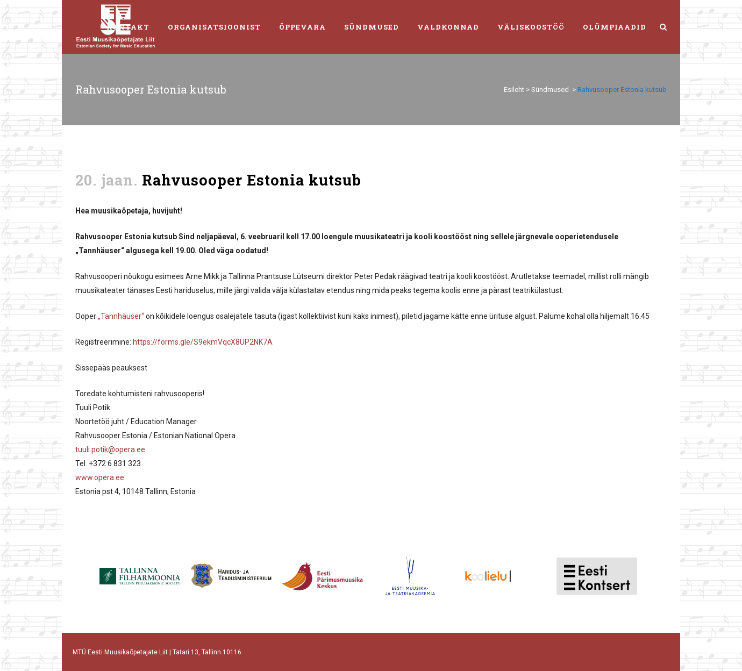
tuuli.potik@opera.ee (110, 449)
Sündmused (550, 89)
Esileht (514, 89)
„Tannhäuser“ (121, 316)
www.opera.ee (99, 477)
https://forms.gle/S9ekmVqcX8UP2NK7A (203, 342)
